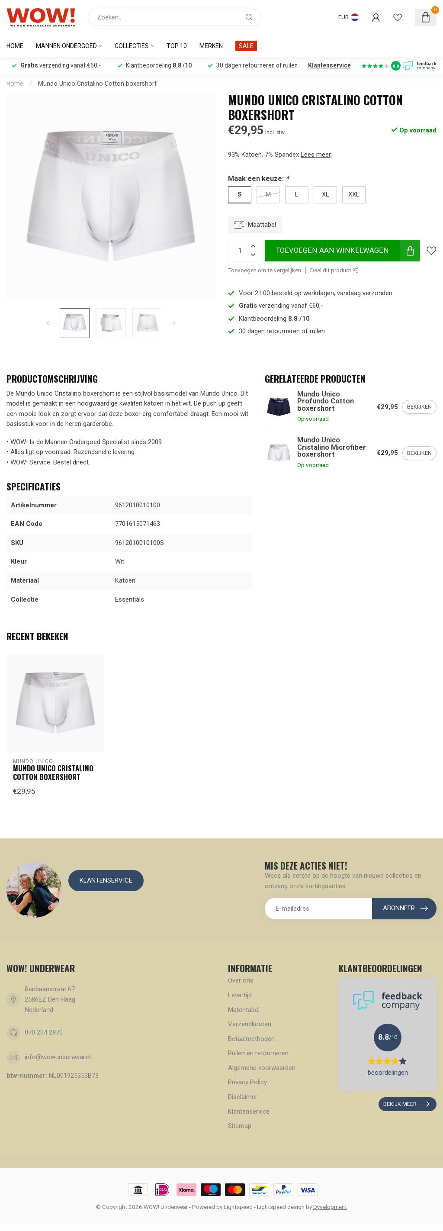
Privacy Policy (247, 1082)
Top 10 (177, 45)
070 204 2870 (44, 1032)
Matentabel (244, 1010)
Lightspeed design (281, 1206)
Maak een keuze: (258, 178)
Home (14, 45)
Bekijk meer (406, 1104)
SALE (246, 45)
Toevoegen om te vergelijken (264, 270)
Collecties (132, 45)
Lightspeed (238, 1206)
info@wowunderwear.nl (58, 1057)
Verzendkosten (249, 1024)
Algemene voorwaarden (261, 1068)
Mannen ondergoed (66, 45)
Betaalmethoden (251, 1039)
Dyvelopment (330, 1206)
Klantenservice (329, 65)
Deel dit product (334, 270)
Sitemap (239, 1126)
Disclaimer (242, 1097)
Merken (211, 45)
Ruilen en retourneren (258, 1053)
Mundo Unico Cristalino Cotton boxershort (97, 83)
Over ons (241, 980)
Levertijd (240, 995)
